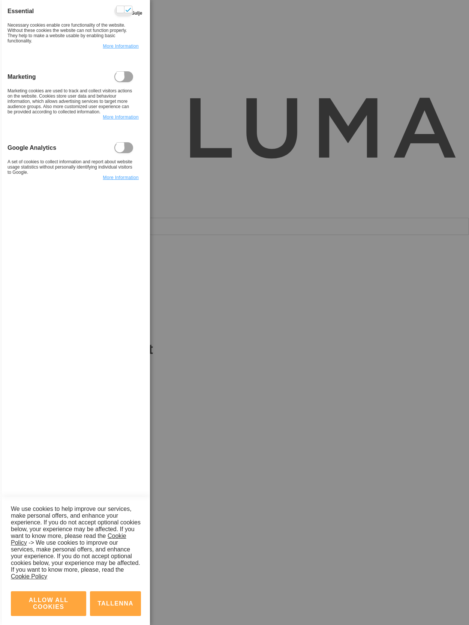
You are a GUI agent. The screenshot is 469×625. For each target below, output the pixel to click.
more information (121, 46)
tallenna (115, 603)
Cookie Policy (29, 576)
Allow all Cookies (49, 603)
